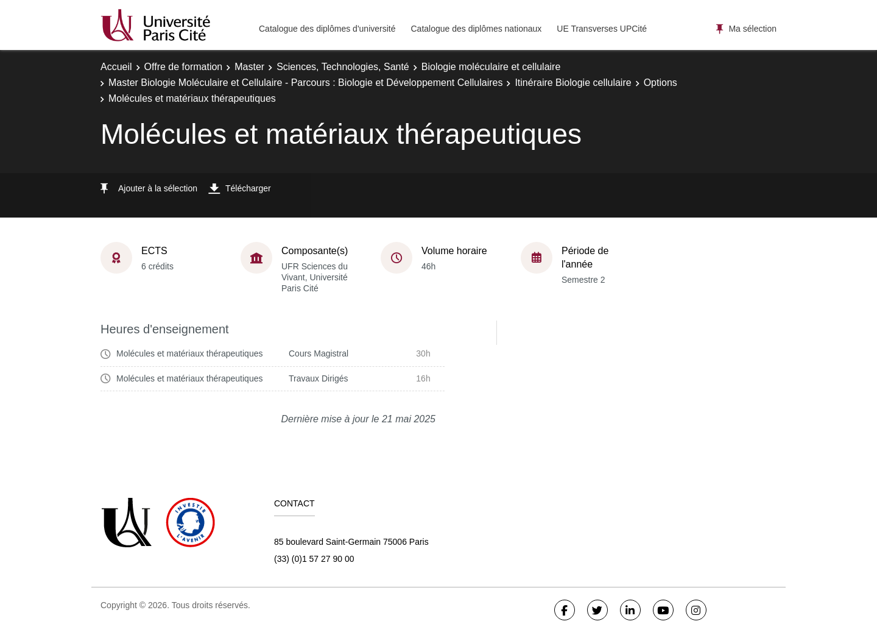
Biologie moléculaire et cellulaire (491, 67)
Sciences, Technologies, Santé (342, 67)
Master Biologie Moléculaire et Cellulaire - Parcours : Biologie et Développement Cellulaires (305, 82)
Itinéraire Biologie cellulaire (573, 82)
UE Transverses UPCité (602, 29)
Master (249, 67)
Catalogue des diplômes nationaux (475, 29)
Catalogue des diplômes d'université (327, 29)
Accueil (116, 67)
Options (660, 82)
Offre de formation (183, 67)
